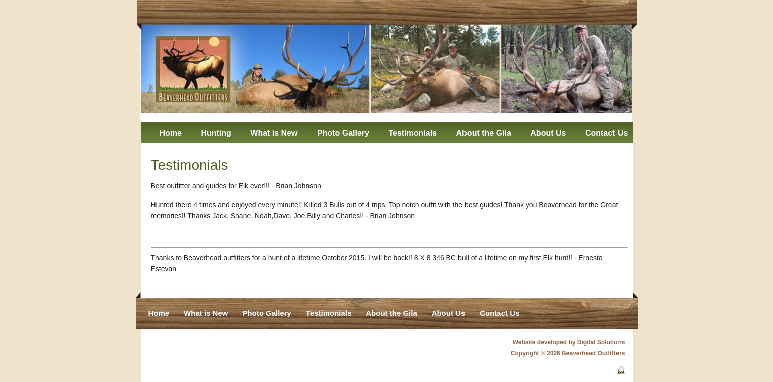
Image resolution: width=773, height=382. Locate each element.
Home (171, 133)
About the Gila (483, 133)
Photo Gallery (343, 133)
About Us (548, 133)
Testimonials (412, 133)
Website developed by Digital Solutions (569, 342)
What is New (273, 133)
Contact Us (606, 133)
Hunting (216, 133)
